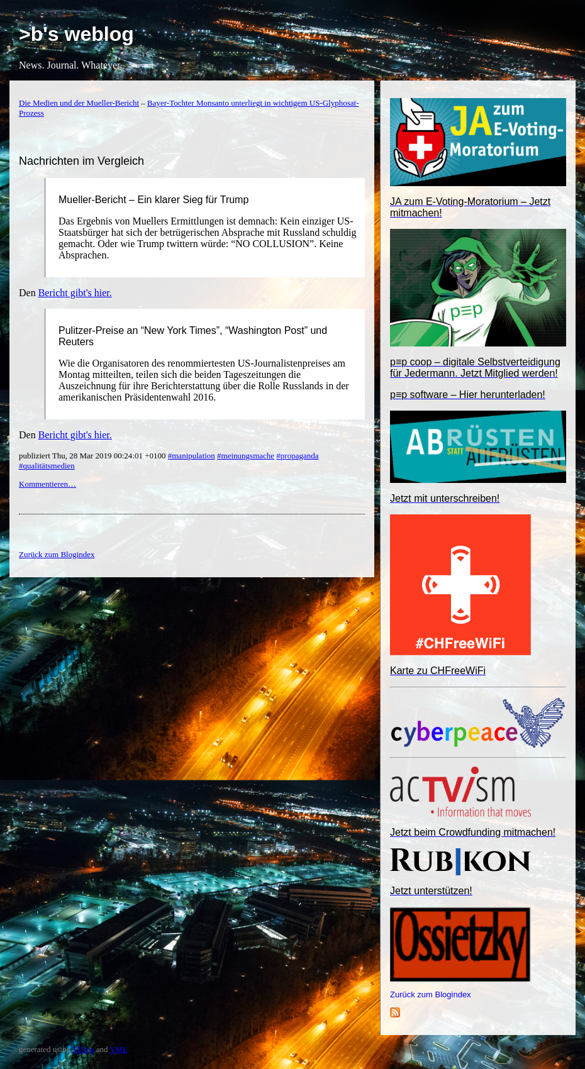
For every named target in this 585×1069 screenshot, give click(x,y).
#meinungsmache (245, 455)
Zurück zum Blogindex (430, 994)
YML (118, 1049)
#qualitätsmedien (47, 465)
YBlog (83, 1049)
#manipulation (191, 455)
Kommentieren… (47, 484)
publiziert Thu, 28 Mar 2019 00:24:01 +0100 (93, 455)
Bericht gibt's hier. (75, 292)
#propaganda (297, 455)
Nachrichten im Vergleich (81, 161)
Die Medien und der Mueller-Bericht (79, 103)
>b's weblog (76, 34)
